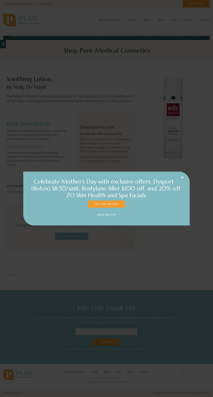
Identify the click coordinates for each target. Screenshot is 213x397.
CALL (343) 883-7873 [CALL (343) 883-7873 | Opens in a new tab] (106, 204)
